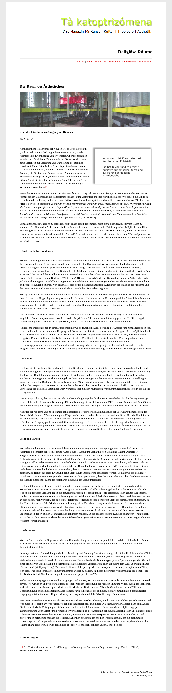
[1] (47, 187)
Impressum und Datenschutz (137, 61)
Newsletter (114, 61)
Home (90, 61)
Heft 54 (81, 61)
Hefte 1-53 (100, 61)
